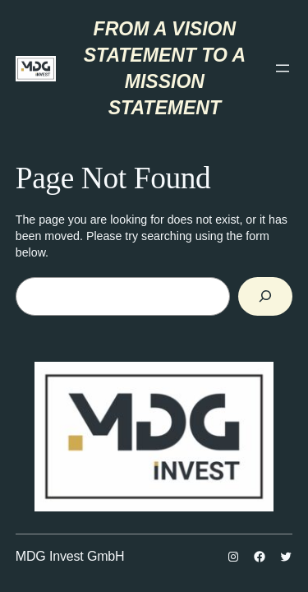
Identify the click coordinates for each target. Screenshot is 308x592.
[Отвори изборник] (282, 68)
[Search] (265, 296)
